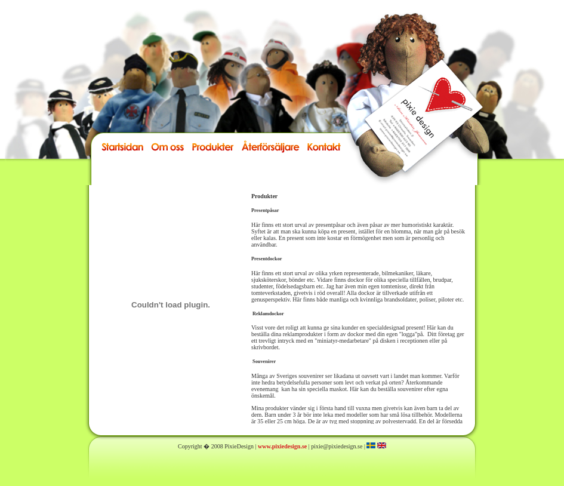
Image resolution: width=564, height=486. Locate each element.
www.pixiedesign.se (282, 446)
